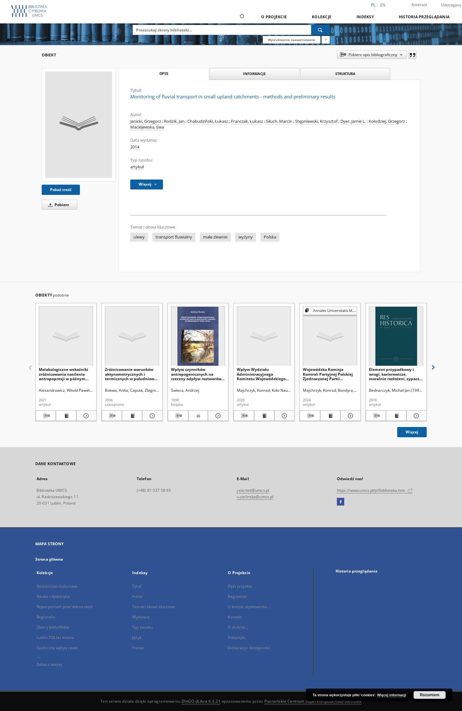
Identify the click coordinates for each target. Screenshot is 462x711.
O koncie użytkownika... (249, 606)
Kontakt (235, 617)
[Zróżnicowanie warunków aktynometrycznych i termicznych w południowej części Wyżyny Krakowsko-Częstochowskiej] (132, 336)
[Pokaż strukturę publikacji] (330, 311)
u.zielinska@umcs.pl (255, 496)
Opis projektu (240, 586)
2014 (134, 147)
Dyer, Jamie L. (353, 121)
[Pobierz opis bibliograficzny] (46, 416)
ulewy (139, 237)
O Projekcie (274, 17)
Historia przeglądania (424, 17)
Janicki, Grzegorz (145, 121)
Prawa (138, 647)
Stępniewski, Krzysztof (316, 121)
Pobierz (57, 204)
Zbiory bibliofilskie (53, 627)
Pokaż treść (61, 189)
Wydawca (141, 617)
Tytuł (136, 586)
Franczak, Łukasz (247, 121)
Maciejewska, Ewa (147, 127)
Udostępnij (451, 5)
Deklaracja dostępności (249, 647)
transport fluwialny (174, 237)
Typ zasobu (142, 627)
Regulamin (237, 596)
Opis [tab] (163, 73)
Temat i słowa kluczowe (153, 606)
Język (136, 637)
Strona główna (49, 559)
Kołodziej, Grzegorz (387, 121)
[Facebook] (340, 502)
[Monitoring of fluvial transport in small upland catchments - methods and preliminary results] (78, 124)
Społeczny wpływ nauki (57, 647)
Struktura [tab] (345, 73)
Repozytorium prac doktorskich (65, 606)
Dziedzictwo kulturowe (57, 586)
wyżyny (245, 237)
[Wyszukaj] (320, 30)
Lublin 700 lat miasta (55, 637)
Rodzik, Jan (174, 121)
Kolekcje (321, 17)
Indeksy (365, 17)
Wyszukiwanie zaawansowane (291, 40)
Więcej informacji (391, 695)
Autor (137, 596)
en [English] (383, 5)
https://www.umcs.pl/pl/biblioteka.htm (375, 490)
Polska (270, 237)
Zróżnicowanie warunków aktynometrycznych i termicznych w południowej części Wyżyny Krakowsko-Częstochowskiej (131, 374)
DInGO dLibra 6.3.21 (201, 701)
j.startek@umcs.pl (253, 490)
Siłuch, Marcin (279, 121)
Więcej (412, 432)
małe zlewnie (215, 237)
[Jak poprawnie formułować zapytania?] (325, 40)
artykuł (137, 167)
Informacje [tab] (254, 73)
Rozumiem (430, 695)
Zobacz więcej (49, 664)
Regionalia (46, 617)
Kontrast (419, 4)
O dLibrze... (238, 627)
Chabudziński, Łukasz (207, 121)
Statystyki (236, 637)
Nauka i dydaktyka (53, 596)
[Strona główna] (241, 17)
